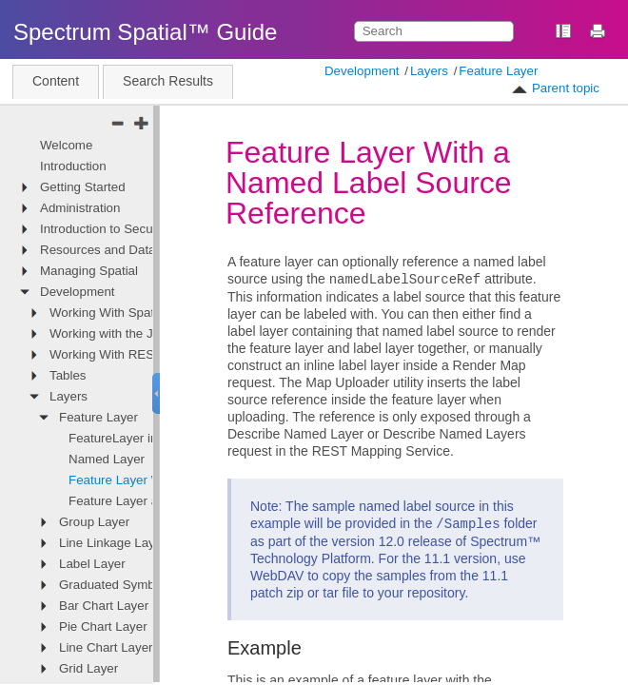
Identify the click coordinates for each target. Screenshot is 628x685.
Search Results (168, 80)
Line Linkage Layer (113, 543)
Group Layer (94, 522)
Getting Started (83, 187)
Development (362, 71)
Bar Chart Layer (103, 605)
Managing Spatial (89, 271)
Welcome (66, 145)
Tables (68, 375)
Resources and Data (98, 250)
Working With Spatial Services (134, 312)
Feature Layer (498, 71)
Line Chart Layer (106, 647)
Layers (429, 71)
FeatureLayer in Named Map (149, 438)
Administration (80, 208)
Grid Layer (88, 668)
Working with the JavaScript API (139, 333)
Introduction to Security (104, 229)
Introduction (73, 166)
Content (55, 80)
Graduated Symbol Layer (129, 584)
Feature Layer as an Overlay (149, 501)
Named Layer (107, 459)
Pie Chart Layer (103, 626)
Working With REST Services (131, 354)
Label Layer (92, 564)
